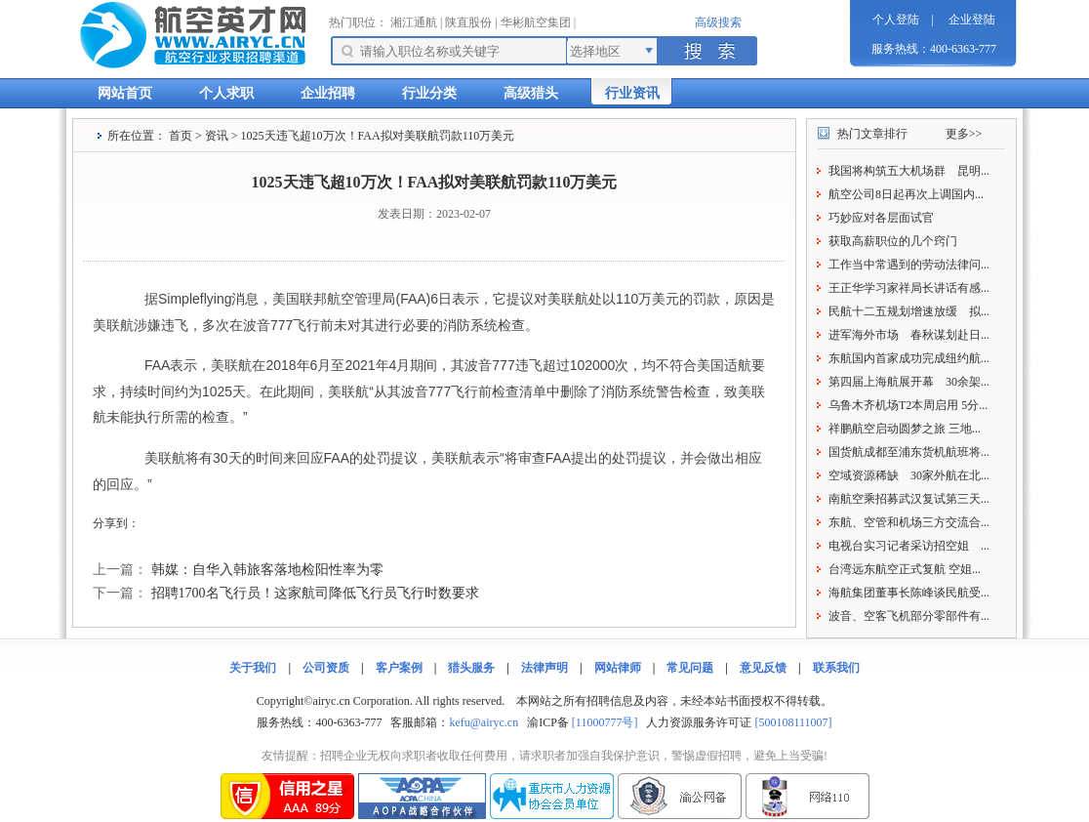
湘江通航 (413, 22)
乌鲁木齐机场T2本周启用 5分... (908, 405)
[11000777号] (605, 722)
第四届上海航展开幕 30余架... (908, 382)
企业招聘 (328, 93)
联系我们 (836, 668)
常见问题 (689, 668)
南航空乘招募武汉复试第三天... (908, 499)
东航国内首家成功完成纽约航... (908, 358)
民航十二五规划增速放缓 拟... (908, 311)
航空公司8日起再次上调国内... (906, 194)
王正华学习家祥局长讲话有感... (908, 288)
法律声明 (544, 668)
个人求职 (226, 93)
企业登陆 (971, 19)
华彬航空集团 (536, 22)
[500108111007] (792, 722)
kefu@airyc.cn (483, 722)
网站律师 (617, 668)
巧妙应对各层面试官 (881, 218)
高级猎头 (531, 93)
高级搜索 (718, 22)
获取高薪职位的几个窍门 (892, 241)
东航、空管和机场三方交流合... (908, 522)
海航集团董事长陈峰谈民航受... (908, 592)
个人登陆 (895, 19)
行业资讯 (632, 93)
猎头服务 (471, 668)
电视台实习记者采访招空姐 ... (908, 546)
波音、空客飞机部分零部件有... (908, 616)
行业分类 (429, 93)
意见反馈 (763, 668)
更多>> (964, 134)
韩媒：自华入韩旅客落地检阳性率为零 (267, 569)
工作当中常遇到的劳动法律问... (908, 264)
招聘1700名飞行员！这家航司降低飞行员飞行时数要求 (315, 593)
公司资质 (325, 668)
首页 (180, 136)
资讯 (216, 136)
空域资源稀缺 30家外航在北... (908, 475)
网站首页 (125, 93)
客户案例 (399, 668)
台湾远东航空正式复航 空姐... (904, 569)
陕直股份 (468, 22)
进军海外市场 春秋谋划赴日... (908, 335)
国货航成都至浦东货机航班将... (908, 452)
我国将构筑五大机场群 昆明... (908, 171)
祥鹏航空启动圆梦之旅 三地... (904, 428)
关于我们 (252, 668)
